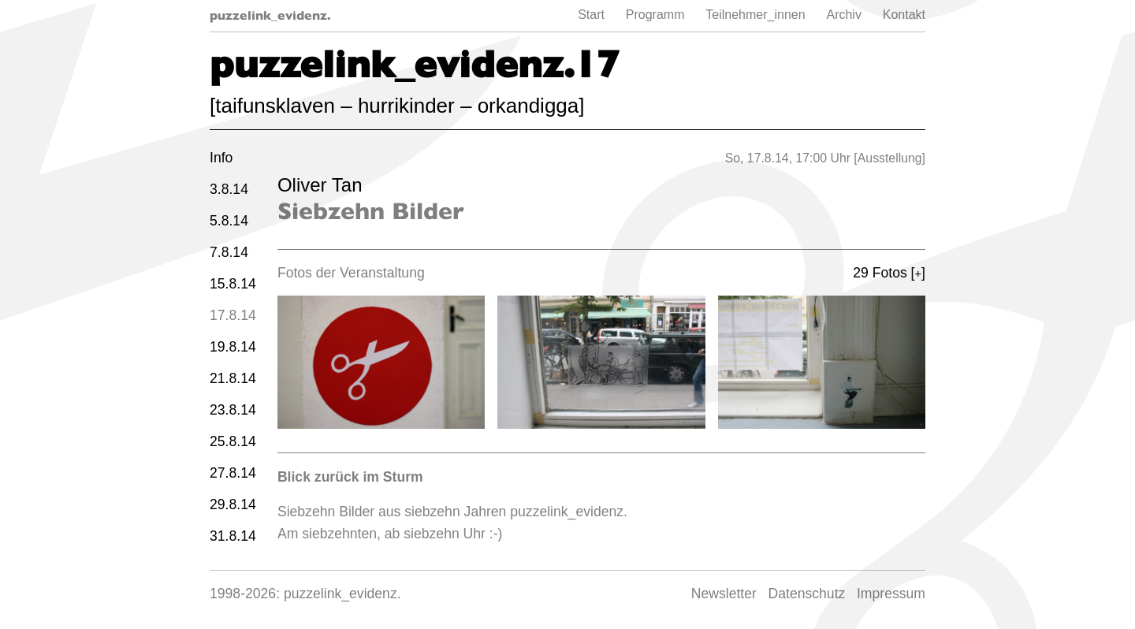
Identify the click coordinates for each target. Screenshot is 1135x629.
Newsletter (724, 593)
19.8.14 (233, 347)
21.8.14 (233, 378)
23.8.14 (233, 410)
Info (221, 158)
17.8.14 (233, 315)
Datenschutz (807, 593)
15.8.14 (233, 284)
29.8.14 (233, 504)
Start (591, 14)
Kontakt (904, 14)
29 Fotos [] (889, 273)
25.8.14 (233, 441)
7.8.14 (229, 252)
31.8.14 (233, 536)
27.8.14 (233, 473)
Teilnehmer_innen (755, 14)
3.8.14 (229, 189)
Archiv (843, 14)
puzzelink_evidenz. (270, 15)
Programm (655, 14)
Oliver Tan (320, 184)
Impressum (891, 593)
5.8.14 (229, 221)
